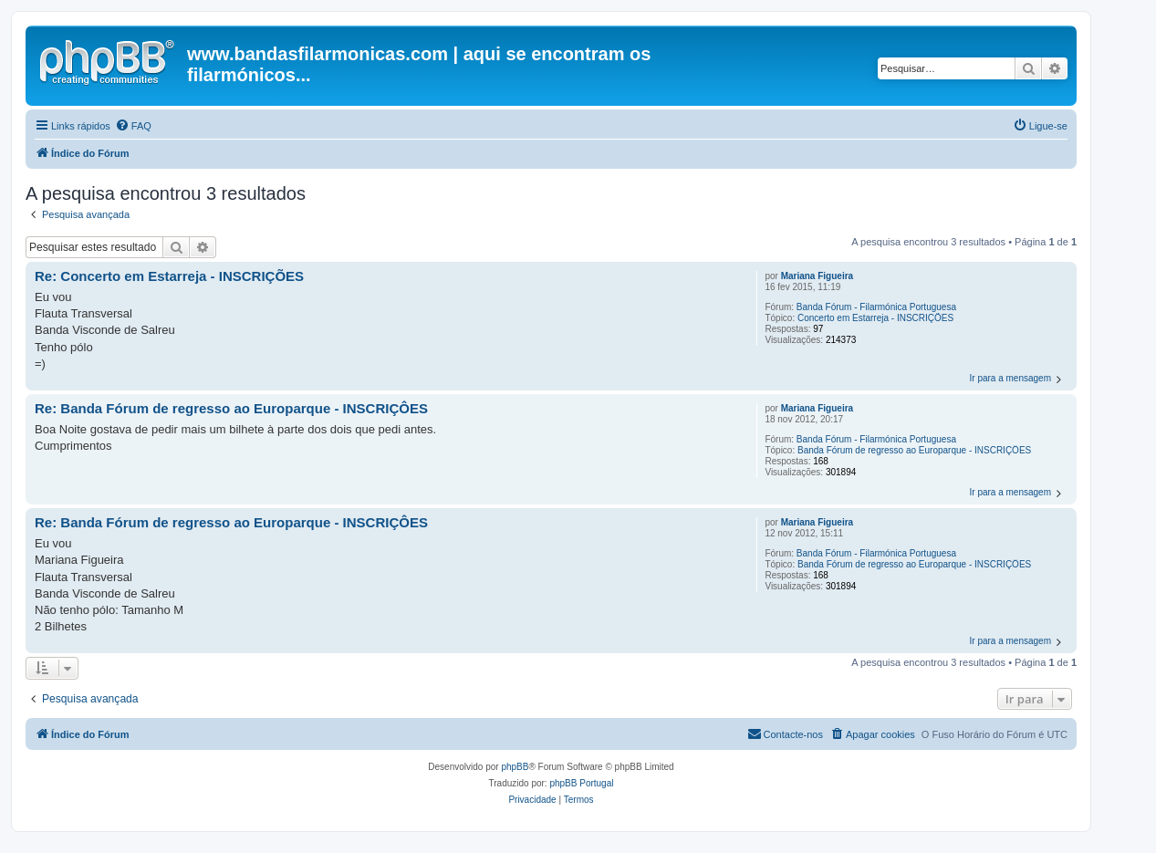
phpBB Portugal (581, 783)
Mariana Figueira (817, 276)
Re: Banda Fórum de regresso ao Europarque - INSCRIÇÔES (231, 408)
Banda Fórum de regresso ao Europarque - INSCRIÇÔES (914, 450)
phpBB (514, 767)
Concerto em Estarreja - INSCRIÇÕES (875, 318)
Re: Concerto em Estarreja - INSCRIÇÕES (169, 276)
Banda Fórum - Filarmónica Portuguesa (876, 307)
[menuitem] (133, 126)
